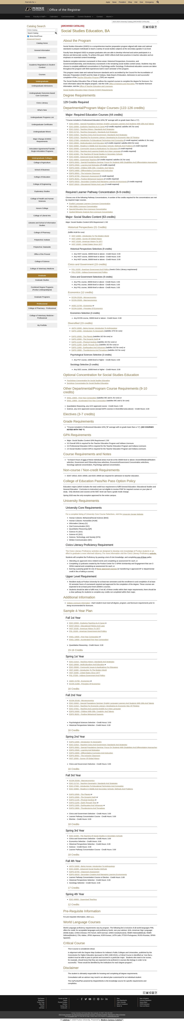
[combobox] (135, 21)
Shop (130, 2)
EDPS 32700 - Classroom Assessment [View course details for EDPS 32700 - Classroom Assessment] (84, 176)
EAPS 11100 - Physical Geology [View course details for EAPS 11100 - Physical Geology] (84, 342)
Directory (65, 1004)
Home (27, 17)
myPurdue (41, 1008)
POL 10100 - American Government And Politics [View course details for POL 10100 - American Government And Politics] (90, 269)
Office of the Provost (42, 254)
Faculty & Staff (39, 17)
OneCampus (41, 998)
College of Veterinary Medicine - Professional (42, 316)
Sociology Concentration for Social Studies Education (87, 383)
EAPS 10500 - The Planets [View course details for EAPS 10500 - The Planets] (81, 336)
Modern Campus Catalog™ (112, 1020)
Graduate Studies (42, 280)
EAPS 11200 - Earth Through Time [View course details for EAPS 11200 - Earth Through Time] (85, 345)
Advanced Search (34, 39)
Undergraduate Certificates (42, 124)
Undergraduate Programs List (42, 117)
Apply (108, 2)
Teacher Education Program (88, 77)
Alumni (109, 17)
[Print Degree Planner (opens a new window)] (144, 27)
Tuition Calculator (121, 1002)
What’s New (42, 110)
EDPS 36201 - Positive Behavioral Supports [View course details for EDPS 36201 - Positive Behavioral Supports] (86, 179)
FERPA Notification (145, 1004)
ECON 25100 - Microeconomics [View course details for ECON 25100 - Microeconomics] (83, 297)
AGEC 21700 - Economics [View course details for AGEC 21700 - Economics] (81, 306)
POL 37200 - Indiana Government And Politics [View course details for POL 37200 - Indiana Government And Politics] (89, 272)
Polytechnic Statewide (42, 247)
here (92, 917)
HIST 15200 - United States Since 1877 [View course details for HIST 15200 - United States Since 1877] (86, 244)
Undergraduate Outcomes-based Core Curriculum (42, 94)
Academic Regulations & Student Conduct (42, 66)
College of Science (42, 261)
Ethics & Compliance (122, 1004)
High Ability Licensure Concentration (83, 206)
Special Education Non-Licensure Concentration (88, 209)
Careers (65, 1000)
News (114, 2)
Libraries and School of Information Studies (42, 224)
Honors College (42, 208)
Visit (135, 2)
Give (141, 2)
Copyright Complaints (101, 1014)
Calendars (54, 17)
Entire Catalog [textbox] (32, 30)
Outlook (42, 1006)
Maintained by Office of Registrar (116, 1014)
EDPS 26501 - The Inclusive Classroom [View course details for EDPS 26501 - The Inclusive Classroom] (84, 173)
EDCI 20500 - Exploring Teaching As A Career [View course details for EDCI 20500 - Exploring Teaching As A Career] (87, 127)
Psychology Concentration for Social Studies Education (88, 380)
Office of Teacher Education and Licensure (96, 86)
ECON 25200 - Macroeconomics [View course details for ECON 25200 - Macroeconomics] (84, 300)
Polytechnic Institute (42, 240)
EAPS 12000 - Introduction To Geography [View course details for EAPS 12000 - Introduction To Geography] (87, 331)
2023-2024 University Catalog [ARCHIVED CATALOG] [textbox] (131, 22)
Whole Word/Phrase (36, 36)
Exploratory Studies (42, 191)
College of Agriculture (42, 163)
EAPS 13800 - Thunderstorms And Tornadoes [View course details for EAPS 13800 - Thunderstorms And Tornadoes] (89, 350)
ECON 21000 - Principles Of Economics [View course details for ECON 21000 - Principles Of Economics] (87, 308)
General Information (42, 50)
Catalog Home (42, 43)
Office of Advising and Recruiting (122, 84)
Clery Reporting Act (122, 1000)
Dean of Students (144, 998)
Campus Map (63, 1006)
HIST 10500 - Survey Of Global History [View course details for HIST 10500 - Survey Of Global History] (86, 239)
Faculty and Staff (62, 998)
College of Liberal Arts (42, 216)
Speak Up (119, 1006)
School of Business (42, 170)
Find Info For (30, 2)
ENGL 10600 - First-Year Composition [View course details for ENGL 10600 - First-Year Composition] (81, 398)
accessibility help (72, 1016)
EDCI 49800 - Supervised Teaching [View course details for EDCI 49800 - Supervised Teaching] (83, 160)
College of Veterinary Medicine (42, 269)
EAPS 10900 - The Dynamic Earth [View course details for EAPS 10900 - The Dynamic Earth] (84, 339)
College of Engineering (42, 184)
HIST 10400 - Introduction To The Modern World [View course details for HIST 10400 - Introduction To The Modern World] (90, 236)
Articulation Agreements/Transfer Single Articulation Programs (42, 150)
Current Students (85, 17)
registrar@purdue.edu (113, 1016)
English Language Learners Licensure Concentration (89, 204)
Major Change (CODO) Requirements (42, 140)
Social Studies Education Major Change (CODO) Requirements (88, 90)
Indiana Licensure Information (78, 603)
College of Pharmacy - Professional (42, 308)
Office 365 (41, 1004)
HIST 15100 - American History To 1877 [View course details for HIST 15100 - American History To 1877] (86, 241)
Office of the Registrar (64, 9)
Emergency (149, 2)
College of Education (42, 177)
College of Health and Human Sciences (42, 200)
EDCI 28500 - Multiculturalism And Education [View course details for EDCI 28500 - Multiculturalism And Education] (86, 143)
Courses (42, 74)
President (122, 2)
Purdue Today (40, 1002)
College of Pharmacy (42, 232)
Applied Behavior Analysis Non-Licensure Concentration (91, 212)
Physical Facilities (62, 1002)
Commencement (67, 17)
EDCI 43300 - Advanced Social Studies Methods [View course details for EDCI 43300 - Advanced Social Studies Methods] (88, 157)
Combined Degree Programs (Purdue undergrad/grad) (42, 288)
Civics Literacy (42, 103)
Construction (64, 1008)
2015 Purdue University (65, 1014)
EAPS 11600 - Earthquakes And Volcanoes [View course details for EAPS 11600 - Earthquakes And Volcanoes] (88, 347)
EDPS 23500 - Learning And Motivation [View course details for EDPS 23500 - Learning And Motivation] (84, 165)
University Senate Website (133, 514)
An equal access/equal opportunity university (83, 1014)
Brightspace (41, 1000)
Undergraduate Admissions (42, 86)
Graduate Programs (42, 297)
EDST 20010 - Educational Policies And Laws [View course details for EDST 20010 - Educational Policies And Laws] (87, 184)
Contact (100, 17)
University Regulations (145, 1000)
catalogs (66, 1020)
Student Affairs (143, 1002)
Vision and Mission (144, 1006)
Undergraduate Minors (42, 132)
